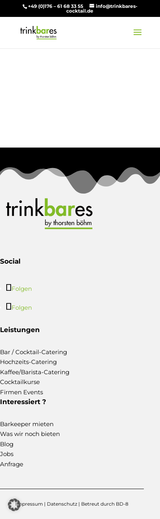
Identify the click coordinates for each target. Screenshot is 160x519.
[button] (14, 505)
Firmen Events (21, 392)
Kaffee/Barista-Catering (34, 372)
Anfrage (11, 464)
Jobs (6, 454)
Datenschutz (62, 504)
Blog (6, 444)
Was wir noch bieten (30, 434)
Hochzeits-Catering (28, 362)
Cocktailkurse (20, 382)
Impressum (29, 504)
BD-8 (122, 504)
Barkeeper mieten (27, 424)
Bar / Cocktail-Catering (33, 352)
